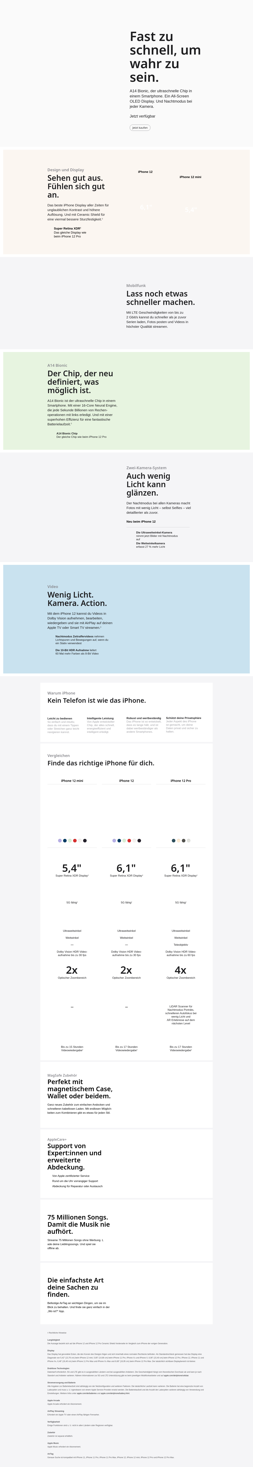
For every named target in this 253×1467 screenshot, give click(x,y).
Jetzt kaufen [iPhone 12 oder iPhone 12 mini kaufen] (140, 127)
